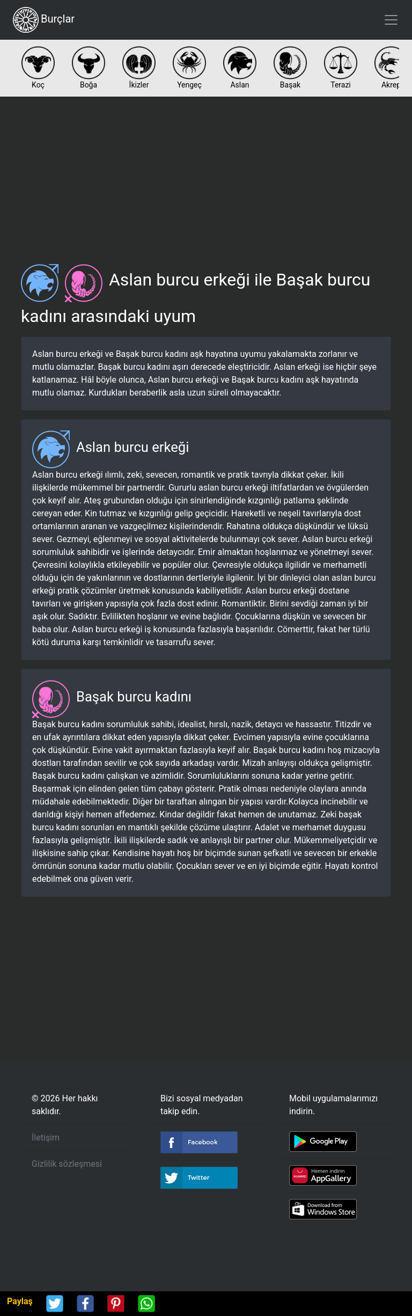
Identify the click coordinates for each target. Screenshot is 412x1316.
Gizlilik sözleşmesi (67, 1164)
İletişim (46, 1137)
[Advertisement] (206, 176)
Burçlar (44, 20)
